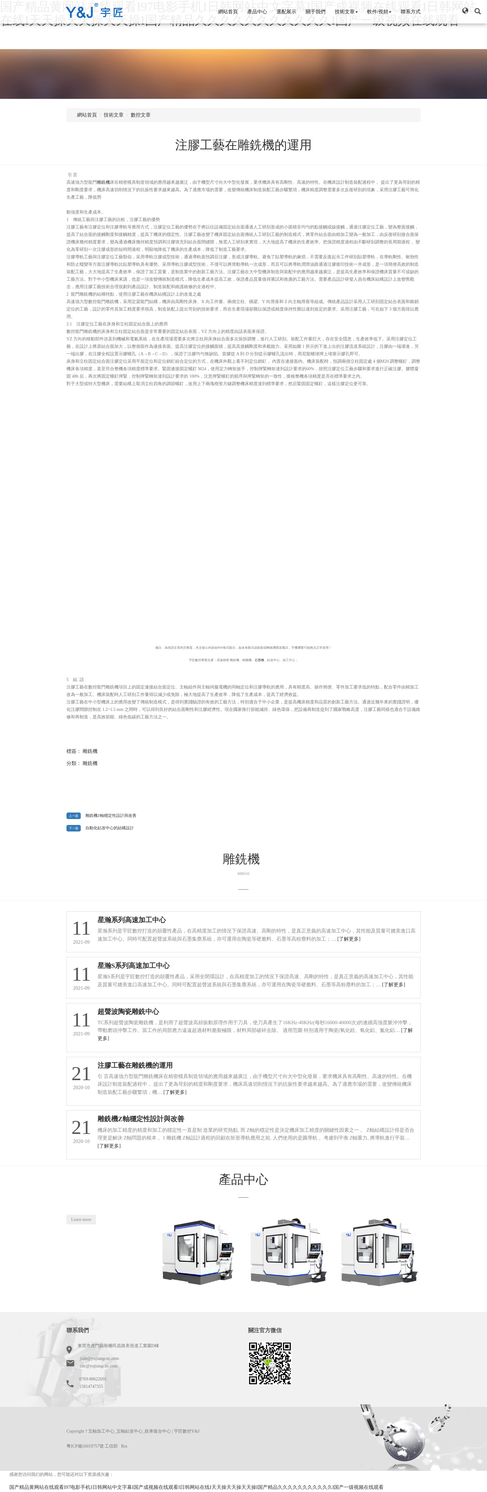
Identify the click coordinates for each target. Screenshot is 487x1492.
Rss (124, 1446)
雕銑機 (103, 182)
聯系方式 (411, 11)
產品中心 (257, 11)
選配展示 (286, 11)
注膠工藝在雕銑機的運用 (243, 145)
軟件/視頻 (379, 11)
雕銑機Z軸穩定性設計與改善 (110, 815)
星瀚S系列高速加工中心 (134, 965)
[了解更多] (349, 939)
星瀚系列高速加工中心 (132, 920)
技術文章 (346, 11)
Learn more (81, 1219)
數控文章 (141, 114)
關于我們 (315, 11)
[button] (465, 10)
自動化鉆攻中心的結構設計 (109, 828)
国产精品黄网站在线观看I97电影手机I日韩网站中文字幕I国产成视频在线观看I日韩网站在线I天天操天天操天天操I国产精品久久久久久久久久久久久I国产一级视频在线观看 (196, 1487)
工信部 (111, 1446)
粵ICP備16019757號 (85, 1446)
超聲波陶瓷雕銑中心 (128, 1011)
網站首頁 (228, 11)
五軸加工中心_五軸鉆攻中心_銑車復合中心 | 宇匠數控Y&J (143, 1431)
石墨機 (259, 660)
